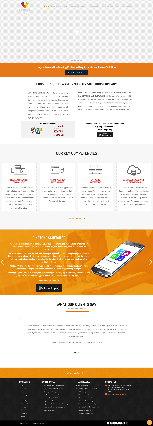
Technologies (25, 395)
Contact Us (24, 413)
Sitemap (23, 416)
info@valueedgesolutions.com (117, 394)
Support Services (49, 410)
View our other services (77, 218)
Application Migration (50, 401)
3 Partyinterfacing (95, 181)
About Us (23, 389)
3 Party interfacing (50, 392)
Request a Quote (76, 72)
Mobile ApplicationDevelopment (19, 181)
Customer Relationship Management (55, 407)
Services (23, 392)
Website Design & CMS (51, 398)
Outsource (24, 398)
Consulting (24, 401)
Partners (23, 407)
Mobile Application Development (54, 386)
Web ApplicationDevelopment (57, 181)
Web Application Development (53, 389)
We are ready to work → (76, 373)
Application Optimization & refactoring (56, 404)
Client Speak (24, 404)
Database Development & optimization (134, 181)
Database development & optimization (55, 395)
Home (22, 386)
